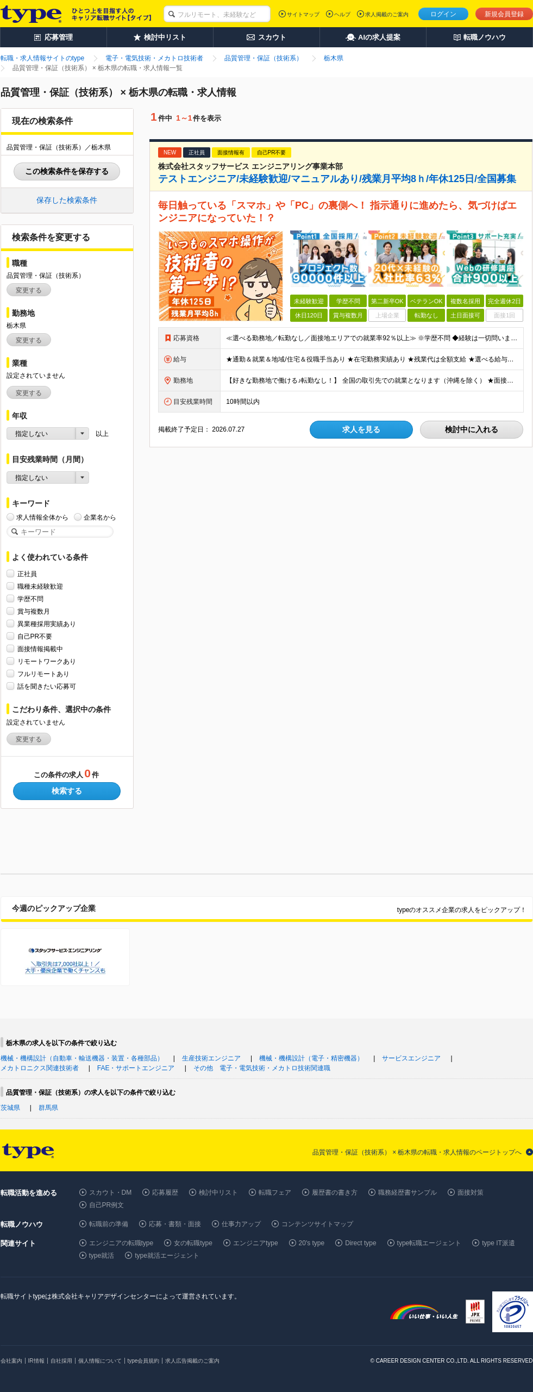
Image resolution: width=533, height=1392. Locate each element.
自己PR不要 (35, 636)
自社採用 (61, 1361)
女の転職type (193, 1243)
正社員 (27, 574)
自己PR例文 (106, 1205)
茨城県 (10, 1108)
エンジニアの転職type (121, 1243)
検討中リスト (218, 1192)
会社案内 (11, 1361)
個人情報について (100, 1361)
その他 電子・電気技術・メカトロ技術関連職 (261, 1068)
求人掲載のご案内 (387, 14)
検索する (67, 790)
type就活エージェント (167, 1255)
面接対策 (470, 1192)
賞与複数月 (33, 611)
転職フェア (275, 1192)
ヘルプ (342, 14)
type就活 (102, 1255)
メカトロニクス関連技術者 (40, 1068)
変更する (29, 290)
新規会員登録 (504, 14)
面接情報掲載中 (40, 649)
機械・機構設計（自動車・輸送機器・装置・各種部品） (82, 1058)
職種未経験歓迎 (40, 586)
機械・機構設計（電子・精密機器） (311, 1058)
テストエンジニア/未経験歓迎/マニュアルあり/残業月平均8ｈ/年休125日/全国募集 (337, 178)
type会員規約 (144, 1361)
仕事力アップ (241, 1224)
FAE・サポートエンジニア (136, 1068)
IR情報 (36, 1361)
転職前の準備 (108, 1224)
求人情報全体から (42, 517)
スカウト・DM (110, 1192)
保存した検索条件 (66, 200)
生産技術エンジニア (211, 1058)
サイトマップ (303, 14)
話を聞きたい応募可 (46, 686)
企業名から (100, 517)
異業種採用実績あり (46, 624)
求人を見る (361, 429)
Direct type (360, 1243)
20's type (312, 1243)
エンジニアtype (255, 1243)
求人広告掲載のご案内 (192, 1361)
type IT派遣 (498, 1243)
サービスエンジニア (411, 1058)
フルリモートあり (43, 674)
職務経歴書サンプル (407, 1192)
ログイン (443, 14)
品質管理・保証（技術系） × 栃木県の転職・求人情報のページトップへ (417, 1152)
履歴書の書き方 (335, 1192)
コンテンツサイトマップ (317, 1224)
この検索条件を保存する (67, 171)
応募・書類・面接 (175, 1224)
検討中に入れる (471, 429)
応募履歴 (165, 1192)
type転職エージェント (429, 1243)
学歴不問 (30, 599)
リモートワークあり (46, 661)
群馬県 (48, 1108)
